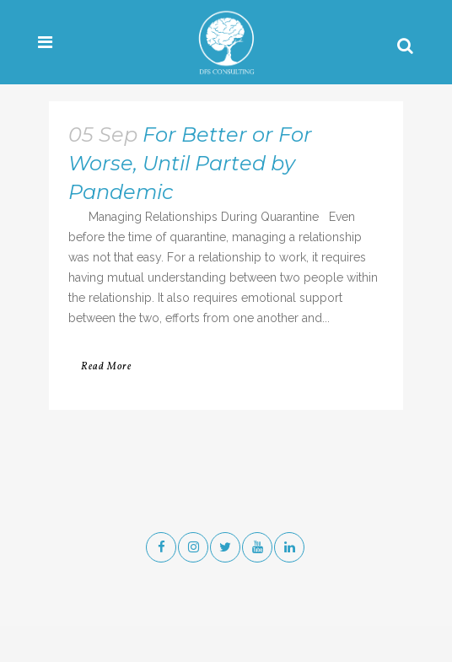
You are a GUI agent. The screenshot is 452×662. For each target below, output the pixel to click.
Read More (106, 367)
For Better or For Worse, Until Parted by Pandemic (190, 163)
